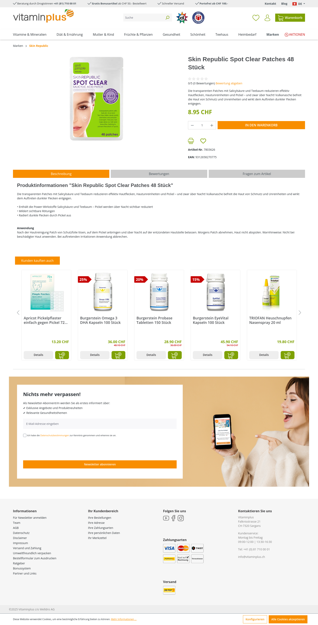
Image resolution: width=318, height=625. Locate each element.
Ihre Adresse (96, 523)
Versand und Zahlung (27, 548)
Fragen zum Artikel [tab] (257, 174)
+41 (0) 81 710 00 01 (256, 549)
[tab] (61, 174)
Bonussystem (22, 568)
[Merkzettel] (256, 18)
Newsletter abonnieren (100, 464)
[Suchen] (167, 17)
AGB (16, 528)
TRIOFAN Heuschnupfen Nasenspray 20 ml (270, 320)
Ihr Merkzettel (97, 538)
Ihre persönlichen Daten (104, 533)
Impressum (20, 543)
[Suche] (143, 17)
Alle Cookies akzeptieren (288, 619)
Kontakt (270, 3)
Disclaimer (20, 538)
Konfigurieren (255, 619)
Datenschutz (21, 533)
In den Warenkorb (261, 125)
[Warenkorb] (290, 18)
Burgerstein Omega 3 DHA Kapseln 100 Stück (100, 320)
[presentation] (54, 448)
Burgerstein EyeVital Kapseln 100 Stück (210, 320)
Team (16, 523)
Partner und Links (25, 573)
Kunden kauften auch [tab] (37, 260)
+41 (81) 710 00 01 (65, 3)
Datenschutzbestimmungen (54, 435)
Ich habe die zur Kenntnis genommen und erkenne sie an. (71, 435)
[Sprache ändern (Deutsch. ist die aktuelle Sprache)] (298, 4)
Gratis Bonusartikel (104, 3)
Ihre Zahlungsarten (100, 528)
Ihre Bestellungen (99, 518)
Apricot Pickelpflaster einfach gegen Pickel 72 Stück (44, 320)
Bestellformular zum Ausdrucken (34, 558)
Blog (284, 3)
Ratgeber (19, 563)
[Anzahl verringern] (192, 125)
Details (38, 355)
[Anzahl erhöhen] (212, 125)
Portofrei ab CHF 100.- (214, 3)
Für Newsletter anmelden (29, 518)
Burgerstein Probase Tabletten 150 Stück (154, 320)
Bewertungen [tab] (159, 174)
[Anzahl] (202, 125)
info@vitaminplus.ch (251, 557)
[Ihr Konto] (267, 18)
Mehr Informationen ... (123, 619)
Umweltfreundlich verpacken (32, 553)
